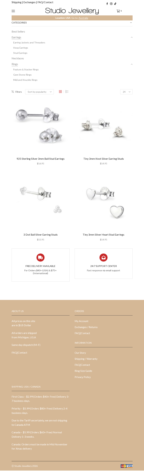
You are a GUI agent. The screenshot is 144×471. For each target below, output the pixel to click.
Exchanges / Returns (86, 327)
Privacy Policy (83, 377)
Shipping (17, 2)
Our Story (80, 352)
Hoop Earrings (20, 47)
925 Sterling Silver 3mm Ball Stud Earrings (40, 158)
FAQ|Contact (19, 352)
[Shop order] (39, 91)
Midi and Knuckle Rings (25, 79)
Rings (15, 64)
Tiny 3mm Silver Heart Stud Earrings (103, 234)
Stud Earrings (20, 52)
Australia (83, 17)
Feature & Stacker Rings (26, 69)
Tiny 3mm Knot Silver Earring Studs (103, 158)
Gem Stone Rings (22, 74)
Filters (17, 91)
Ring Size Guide (83, 371)
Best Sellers (18, 31)
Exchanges (29, 2)
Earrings (16, 37)
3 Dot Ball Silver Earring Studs (40, 234)
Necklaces (18, 58)
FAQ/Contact (45, 2)
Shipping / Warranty (86, 359)
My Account (82, 321)
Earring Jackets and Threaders (29, 42)
